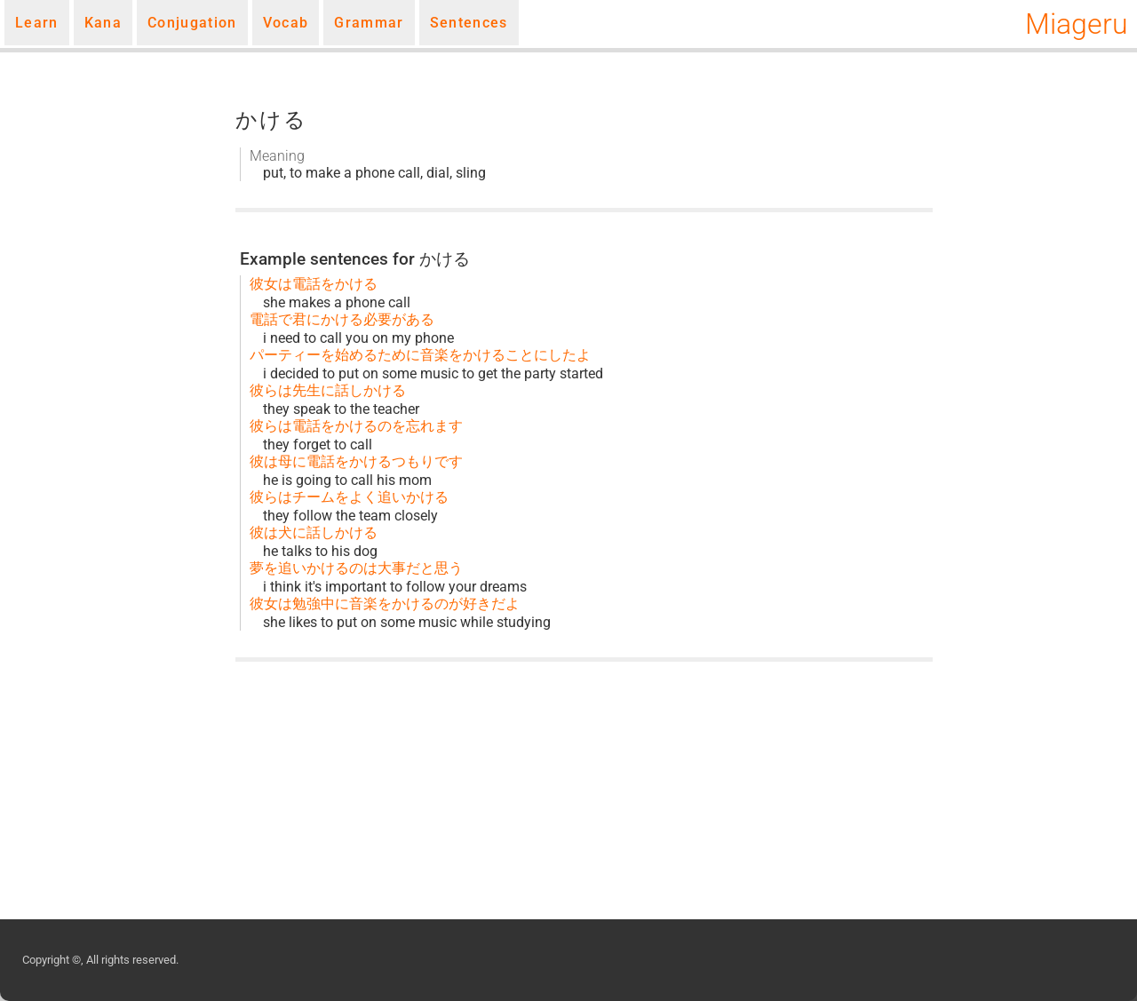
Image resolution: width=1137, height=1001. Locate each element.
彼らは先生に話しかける (328, 390)
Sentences (469, 22)
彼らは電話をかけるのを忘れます (356, 425)
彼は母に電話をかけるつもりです (356, 461)
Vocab (286, 22)
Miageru (1076, 24)
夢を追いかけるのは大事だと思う (356, 568)
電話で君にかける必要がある (342, 319)
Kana (103, 22)
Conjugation (192, 22)
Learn (37, 22)
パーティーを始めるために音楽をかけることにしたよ (420, 354)
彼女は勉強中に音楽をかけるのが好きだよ (385, 603)
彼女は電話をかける (314, 283)
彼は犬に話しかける (314, 532)
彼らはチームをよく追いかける (349, 497)
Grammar (368, 22)
